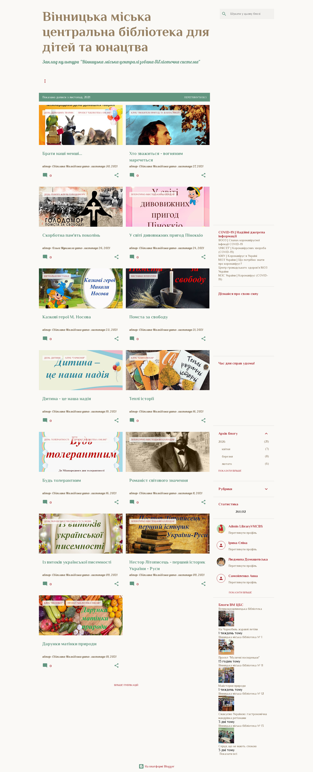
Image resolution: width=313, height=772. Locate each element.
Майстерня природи (232, 685)
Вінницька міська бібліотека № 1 (240, 637)
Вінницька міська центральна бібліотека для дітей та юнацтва (126, 31)
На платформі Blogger (156, 766)
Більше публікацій (126, 685)
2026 (221, 441)
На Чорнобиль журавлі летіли (238, 629)
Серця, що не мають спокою (237, 746)
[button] (116, 175)
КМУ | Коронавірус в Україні (237, 256)
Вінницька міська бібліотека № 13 (241, 725)
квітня (226, 449)
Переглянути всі (195, 97)
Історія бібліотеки (127, 81)
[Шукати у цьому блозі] (251, 14)
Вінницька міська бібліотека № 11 (240, 665)
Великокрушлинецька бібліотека (240, 609)
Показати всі (228, 753)
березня (227, 456)
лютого (227, 464)
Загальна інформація (91, 81)
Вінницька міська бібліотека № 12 (241, 693)
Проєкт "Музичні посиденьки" (239, 657)
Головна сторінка (55, 81)
